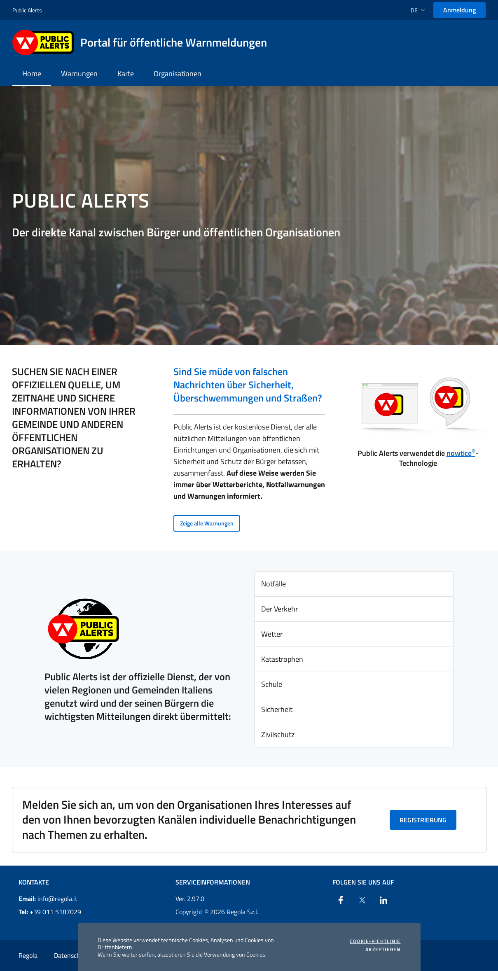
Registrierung (423, 820)
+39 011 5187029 (50, 912)
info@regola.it (48, 898)
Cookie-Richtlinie (375, 941)
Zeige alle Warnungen (207, 523)
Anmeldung (459, 10)
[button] (418, 10)
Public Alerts (27, 10)
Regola (28, 955)
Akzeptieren (382, 949)
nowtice (461, 453)
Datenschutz (71, 955)
